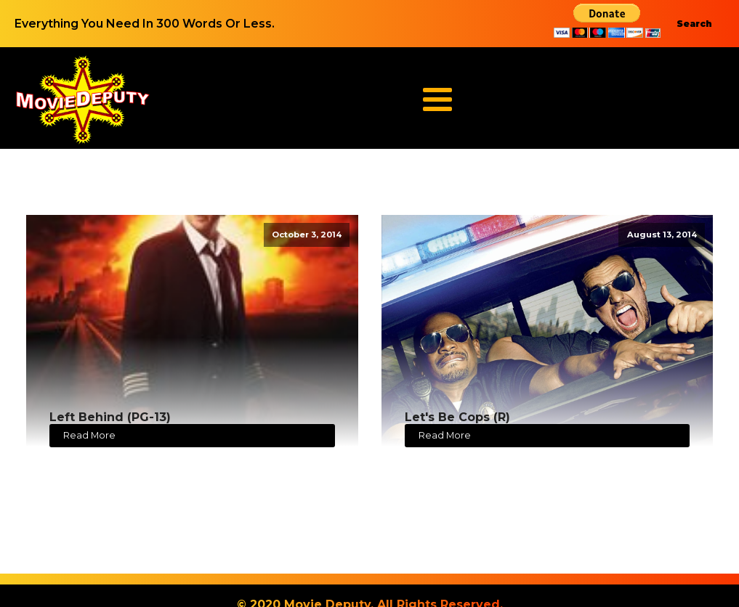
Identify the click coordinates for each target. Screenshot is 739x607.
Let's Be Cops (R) (457, 417)
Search (694, 23)
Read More (89, 435)
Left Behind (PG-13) (110, 417)
